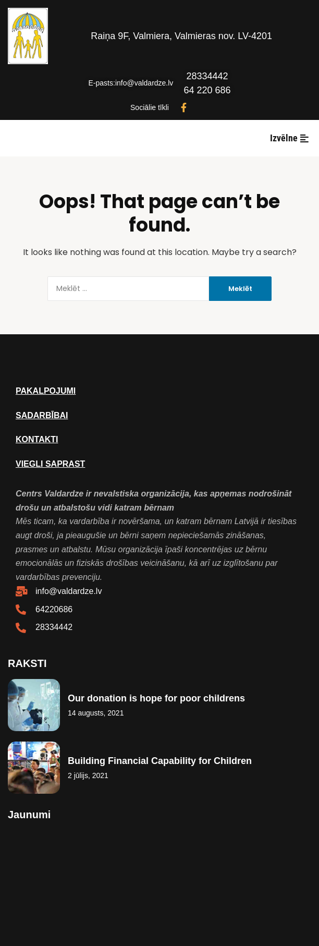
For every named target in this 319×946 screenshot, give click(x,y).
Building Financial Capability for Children (160, 761)
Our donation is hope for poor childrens (156, 698)
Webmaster (159, 884)
